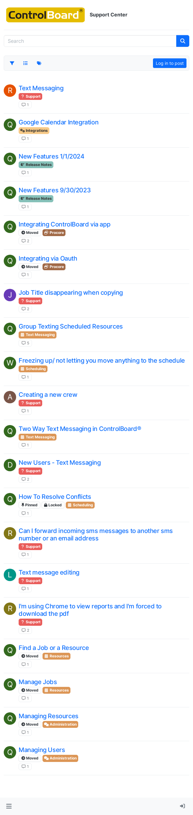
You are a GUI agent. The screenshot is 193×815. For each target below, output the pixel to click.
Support (30, 96)
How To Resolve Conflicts (55, 496)
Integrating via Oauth (48, 258)
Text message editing (49, 572)
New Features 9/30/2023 (55, 190)
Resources (56, 656)
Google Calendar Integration (58, 122)
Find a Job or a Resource (54, 648)
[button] (8, 806)
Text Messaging (41, 88)
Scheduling (33, 368)
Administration (60, 724)
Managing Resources (49, 716)
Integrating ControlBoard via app (64, 224)
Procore (54, 232)
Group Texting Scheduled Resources (71, 326)
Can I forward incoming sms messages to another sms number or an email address (96, 534)
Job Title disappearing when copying (71, 292)
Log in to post (170, 63)
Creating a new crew (48, 394)
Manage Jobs (38, 682)
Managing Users (42, 750)
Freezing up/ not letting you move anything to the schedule (102, 360)
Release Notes (36, 164)
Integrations (34, 130)
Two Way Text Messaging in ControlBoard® (80, 428)
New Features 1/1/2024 (51, 156)
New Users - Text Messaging (60, 462)
